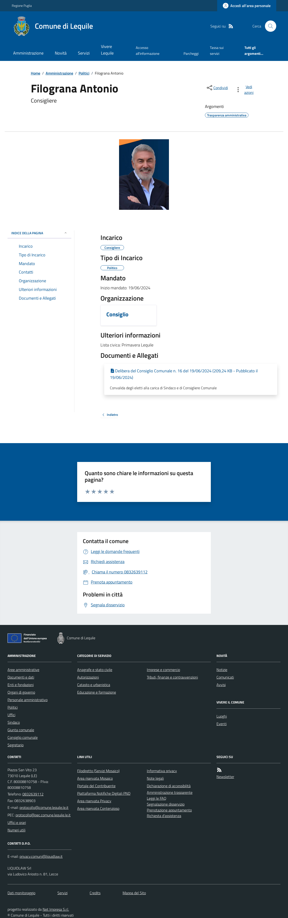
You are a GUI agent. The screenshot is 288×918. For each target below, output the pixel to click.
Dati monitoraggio (21, 893)
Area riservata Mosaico (95, 778)
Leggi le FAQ (156, 798)
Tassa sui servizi (217, 50)
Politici (84, 73)
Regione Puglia (22, 5)
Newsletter (225, 776)
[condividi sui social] (217, 87)
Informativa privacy (162, 771)
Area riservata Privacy (94, 801)
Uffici (11, 715)
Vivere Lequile (107, 49)
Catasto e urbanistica (93, 685)
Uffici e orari (17, 822)
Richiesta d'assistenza (164, 816)
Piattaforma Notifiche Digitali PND (103, 793)
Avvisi (221, 685)
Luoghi (221, 716)
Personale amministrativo (28, 700)
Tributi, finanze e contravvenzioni (172, 677)
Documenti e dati (21, 677)
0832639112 (33, 794)
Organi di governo (21, 692)
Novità (61, 53)
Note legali (155, 778)
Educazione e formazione (96, 692)
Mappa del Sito (134, 893)
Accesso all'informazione (148, 50)
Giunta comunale (21, 730)
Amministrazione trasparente (169, 792)
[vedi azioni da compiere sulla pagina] (245, 89)
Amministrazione (28, 53)
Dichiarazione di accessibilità (169, 786)
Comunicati (225, 677)
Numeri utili (16, 830)
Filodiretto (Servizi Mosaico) (98, 771)
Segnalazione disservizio (165, 804)
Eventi (221, 724)
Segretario (16, 745)
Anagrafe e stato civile (94, 669)
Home (35, 73)
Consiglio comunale (23, 737)
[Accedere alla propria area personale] (246, 5)
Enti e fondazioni (21, 685)
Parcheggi (191, 53)
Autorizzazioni (88, 677)
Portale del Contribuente (96, 786)
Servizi (84, 53)
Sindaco (14, 722)
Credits (95, 893)
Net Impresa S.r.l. (56, 909)
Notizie (221, 669)
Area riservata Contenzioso (98, 808)
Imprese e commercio (163, 669)
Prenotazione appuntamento (169, 810)
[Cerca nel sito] (268, 26)
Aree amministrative (23, 669)
